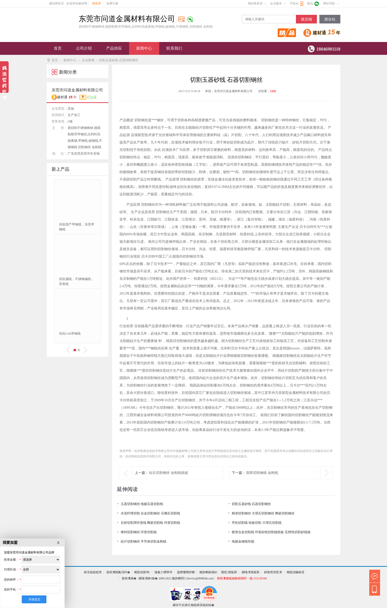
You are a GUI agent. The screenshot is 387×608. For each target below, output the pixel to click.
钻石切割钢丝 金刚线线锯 (168, 473)
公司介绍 (84, 48)
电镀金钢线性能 (243, 541)
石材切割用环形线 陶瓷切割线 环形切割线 (150, 523)
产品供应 (114, 48)
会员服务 (276, 3)
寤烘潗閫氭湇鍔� (118, 572)
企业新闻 (88, 60)
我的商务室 (255, 3)
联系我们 (174, 48)
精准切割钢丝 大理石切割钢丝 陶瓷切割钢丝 (263, 513)
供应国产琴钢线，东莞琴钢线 (76, 227)
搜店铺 (306, 19)
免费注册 (112, 3)
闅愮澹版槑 (229, 572)
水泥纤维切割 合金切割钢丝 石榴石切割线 (150, 513)
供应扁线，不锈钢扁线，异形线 (76, 281)
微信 (310, 3)
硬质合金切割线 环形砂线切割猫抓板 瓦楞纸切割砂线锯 (271, 532)
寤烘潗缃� (129, 578)
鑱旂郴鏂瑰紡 (208, 572)
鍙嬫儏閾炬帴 (186, 572)
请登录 (96, 3)
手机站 (294, 3)
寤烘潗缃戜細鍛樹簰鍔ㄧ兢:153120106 (242, 578)
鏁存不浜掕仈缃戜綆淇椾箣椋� (193, 605)
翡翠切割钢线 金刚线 (262, 473)
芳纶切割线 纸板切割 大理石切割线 (257, 523)
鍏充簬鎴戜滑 (93, 572)
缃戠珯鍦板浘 (295, 572)
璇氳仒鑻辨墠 (163, 572)
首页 (58, 48)
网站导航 (329, 3)
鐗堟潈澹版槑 (250, 572)
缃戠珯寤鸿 (142, 572)
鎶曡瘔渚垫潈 (273, 572)
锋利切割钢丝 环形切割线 (139, 532)
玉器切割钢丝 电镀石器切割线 (142, 504)
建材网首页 (56, 3)
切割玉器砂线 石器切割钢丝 (251, 504)
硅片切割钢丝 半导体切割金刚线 (143, 541)
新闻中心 (144, 48)
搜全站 (329, 19)
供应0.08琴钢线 (70, 333)
